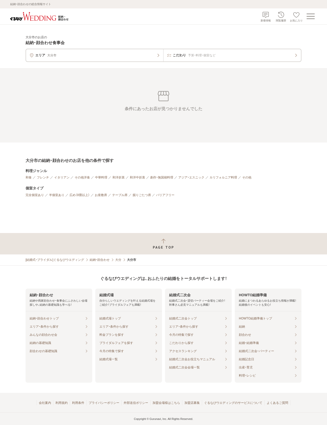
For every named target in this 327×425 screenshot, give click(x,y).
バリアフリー (165, 195)
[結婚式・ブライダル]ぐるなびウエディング (55, 260)
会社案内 (45, 403)
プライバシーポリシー (104, 403)
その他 (246, 177)
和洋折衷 (118, 177)
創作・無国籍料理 (161, 177)
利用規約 (61, 403)
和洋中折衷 (137, 177)
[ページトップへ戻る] (163, 244)
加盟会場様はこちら (166, 403)
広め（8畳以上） (79, 195)
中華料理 (101, 177)
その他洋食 (82, 177)
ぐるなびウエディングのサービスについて (233, 403)
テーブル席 (119, 195)
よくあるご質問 (277, 403)
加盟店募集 (192, 403)
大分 (118, 260)
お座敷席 (101, 195)
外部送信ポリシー (136, 403)
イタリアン (61, 177)
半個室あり (56, 195)
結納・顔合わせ (100, 260)
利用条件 (78, 403)
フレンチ (43, 177)
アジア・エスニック (191, 177)
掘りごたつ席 (142, 195)
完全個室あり (35, 195)
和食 (29, 177)
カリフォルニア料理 (223, 177)
